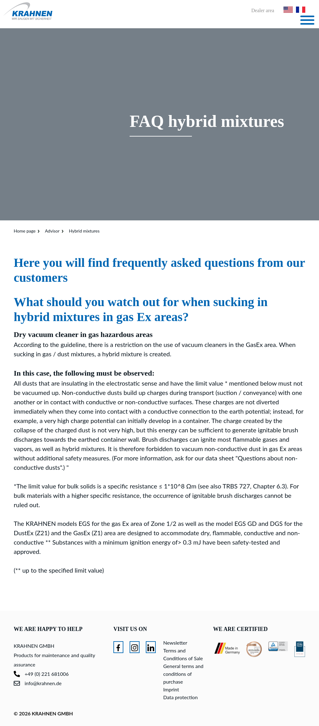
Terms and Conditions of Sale (183, 654)
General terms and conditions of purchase (183, 674)
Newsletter (175, 643)
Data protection (180, 697)
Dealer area (262, 10)
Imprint (171, 689)
